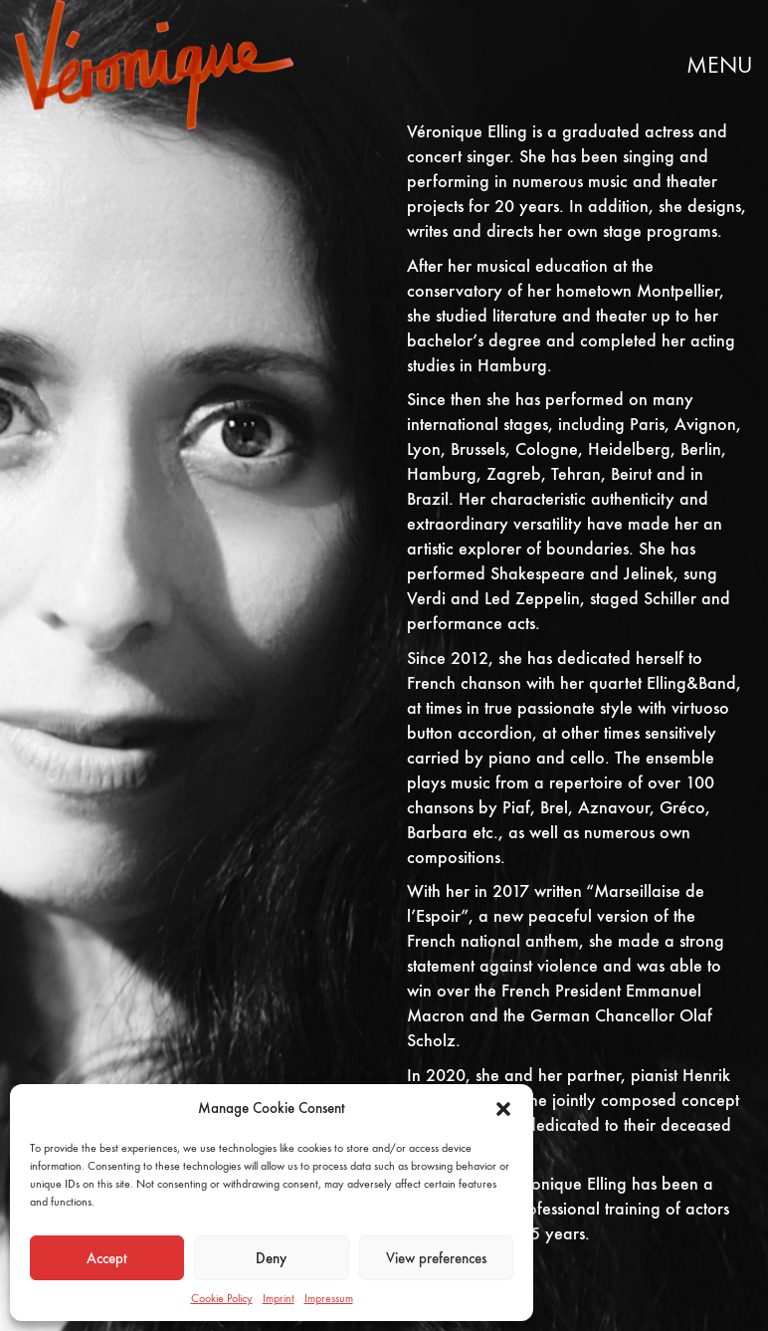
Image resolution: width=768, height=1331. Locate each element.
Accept (107, 1258)
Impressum (328, 1298)
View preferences (436, 1258)
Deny (271, 1258)
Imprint (278, 1298)
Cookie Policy (222, 1298)
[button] (503, 1109)
